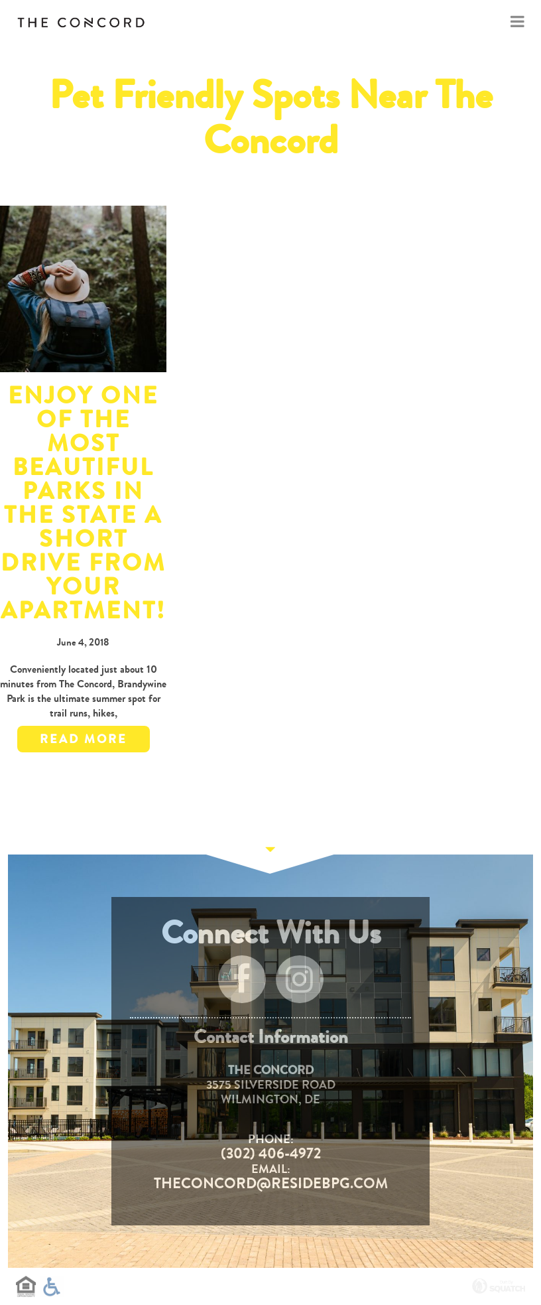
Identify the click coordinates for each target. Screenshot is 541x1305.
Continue (270, 854)
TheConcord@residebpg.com (271, 1183)
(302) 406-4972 (271, 1153)
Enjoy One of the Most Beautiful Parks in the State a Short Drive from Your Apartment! (83, 503)
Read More (83, 739)
